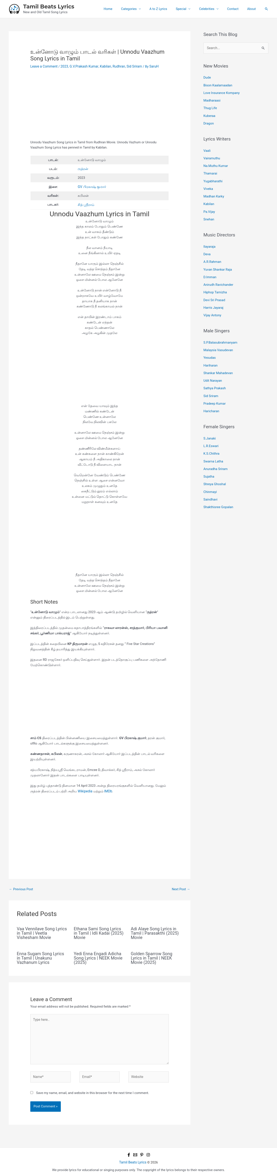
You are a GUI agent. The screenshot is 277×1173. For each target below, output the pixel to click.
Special (188, 9)
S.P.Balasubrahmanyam (220, 333)
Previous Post (21, 888)
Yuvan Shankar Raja (217, 263)
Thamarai (210, 170)
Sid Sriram (130, 66)
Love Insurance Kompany (221, 92)
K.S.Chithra (211, 441)
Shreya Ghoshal (214, 470)
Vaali (207, 148)
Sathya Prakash (214, 377)
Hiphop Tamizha (215, 284)
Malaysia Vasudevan (218, 341)
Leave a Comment (43, 66)
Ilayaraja (209, 241)
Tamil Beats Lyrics (48, 6)
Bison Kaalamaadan (217, 84)
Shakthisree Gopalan (218, 492)
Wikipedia (84, 790)
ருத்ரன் (83, 168)
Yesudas (209, 348)
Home (122, 9)
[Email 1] (135, 1151)
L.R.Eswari (211, 433)
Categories (140, 9)
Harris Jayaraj (213, 299)
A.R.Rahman (212, 255)
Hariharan (210, 355)
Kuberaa (209, 114)
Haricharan (211, 399)
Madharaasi (212, 99)
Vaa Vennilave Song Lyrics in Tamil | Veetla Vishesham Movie (42, 932)
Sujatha (208, 463)
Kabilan (102, 66)
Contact (236, 9)
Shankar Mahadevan (218, 363)
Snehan (208, 214)
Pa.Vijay (209, 206)
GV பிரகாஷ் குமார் (91, 186)
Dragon (208, 121)
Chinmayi (210, 477)
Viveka (208, 184)
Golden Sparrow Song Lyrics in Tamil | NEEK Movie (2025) (151, 957)
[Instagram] (148, 1151)
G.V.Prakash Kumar (82, 66)
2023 (63, 66)
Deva (207, 248)
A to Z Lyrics (168, 9)
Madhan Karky (213, 192)
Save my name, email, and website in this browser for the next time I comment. (92, 1089)
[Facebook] (129, 1151)
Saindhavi (210, 484)
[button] (266, 9)
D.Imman (209, 270)
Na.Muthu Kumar (215, 163)
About (252, 9)
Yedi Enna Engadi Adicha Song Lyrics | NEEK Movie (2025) (98, 957)
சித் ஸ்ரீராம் (86, 204)
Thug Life (210, 106)
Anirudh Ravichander (218, 277)
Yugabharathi (212, 177)
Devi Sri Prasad (214, 292)
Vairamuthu (211, 155)
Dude (207, 77)
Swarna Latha (213, 448)
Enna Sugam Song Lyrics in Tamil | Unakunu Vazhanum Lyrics (40, 957)
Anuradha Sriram (215, 455)
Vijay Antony (212, 306)
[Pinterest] (142, 1151)
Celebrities (212, 9)
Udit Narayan (212, 370)
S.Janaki (209, 426)
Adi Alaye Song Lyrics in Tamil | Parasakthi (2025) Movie (155, 932)
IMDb (107, 790)
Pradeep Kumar (214, 392)
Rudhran (115, 66)
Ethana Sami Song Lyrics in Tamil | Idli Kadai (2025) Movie (99, 932)
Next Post (181, 888)
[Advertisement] (99, 107)
